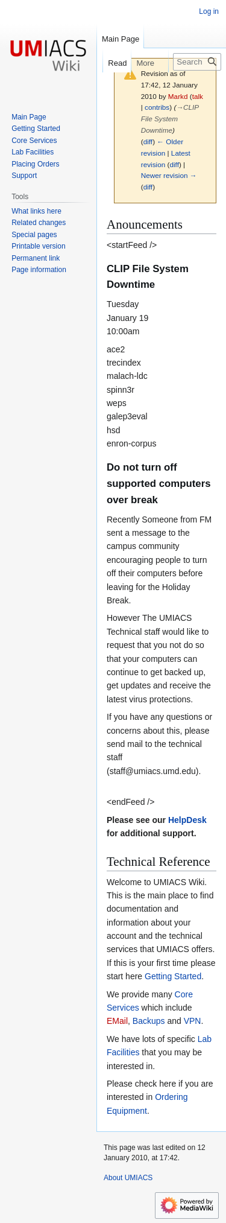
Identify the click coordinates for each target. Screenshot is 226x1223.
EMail (117, 1021)
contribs (157, 107)
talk (197, 96)
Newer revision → (169, 175)
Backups (149, 1021)
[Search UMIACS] (197, 62)
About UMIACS (128, 1178)
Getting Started (173, 976)
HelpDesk (187, 820)
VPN (192, 1021)
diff (147, 141)
